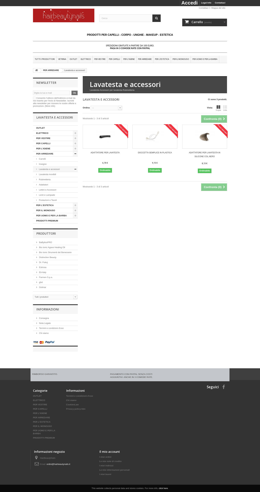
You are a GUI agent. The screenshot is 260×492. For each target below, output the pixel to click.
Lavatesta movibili (47, 174)
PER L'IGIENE (129, 59)
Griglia (218, 108)
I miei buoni (105, 471)
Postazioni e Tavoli (47, 200)
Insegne (42, 164)
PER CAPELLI (114, 59)
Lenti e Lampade (46, 195)
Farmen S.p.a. (45, 277)
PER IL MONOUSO (181, 59)
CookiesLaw (72, 401)
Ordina (86, 107)
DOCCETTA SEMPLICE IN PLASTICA (155, 152)
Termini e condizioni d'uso (51, 328)
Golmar (42, 287)
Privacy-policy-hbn (75, 405)
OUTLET (73, 59)
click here (163, 488)
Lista (225, 108)
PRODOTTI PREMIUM (47, 220)
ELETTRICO (86, 59)
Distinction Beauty (47, 257)
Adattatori (43, 184)
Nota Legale (44, 323)
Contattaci (220, 2)
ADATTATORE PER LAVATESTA (105, 152)
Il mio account (109, 448)
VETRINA (62, 59)
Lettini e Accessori (47, 190)
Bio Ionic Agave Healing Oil (51, 247)
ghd (40, 282)
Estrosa (42, 267)
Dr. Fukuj (43, 262)
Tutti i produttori (45, 59)
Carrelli (42, 159)
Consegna (43, 318)
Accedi (189, 2)
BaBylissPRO (45, 242)
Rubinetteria (44, 179)
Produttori (46, 233)
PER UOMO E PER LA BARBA (205, 59)
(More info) (50, 106)
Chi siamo (43, 333)
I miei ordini (105, 453)
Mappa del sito (218, 8)
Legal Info (206, 2)
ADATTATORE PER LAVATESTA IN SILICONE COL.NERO (204, 154)
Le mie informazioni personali (114, 466)
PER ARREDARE (145, 59)
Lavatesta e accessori (49, 169)
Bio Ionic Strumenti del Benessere (54, 252)
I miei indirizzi (106, 462)
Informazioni (47, 309)
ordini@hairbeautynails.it (58, 461)
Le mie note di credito (110, 458)
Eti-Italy (42, 272)
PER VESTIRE (99, 59)
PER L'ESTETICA (162, 59)
